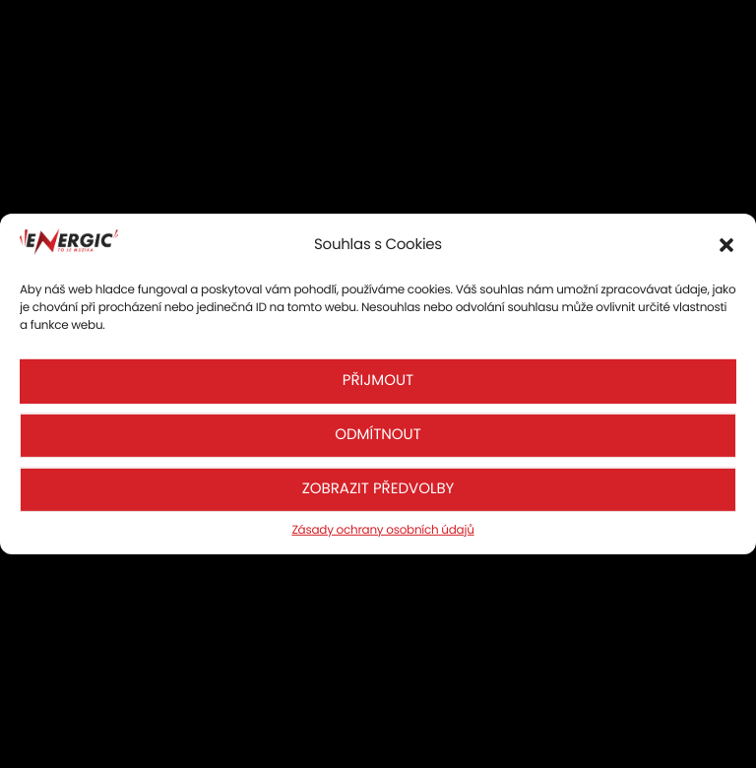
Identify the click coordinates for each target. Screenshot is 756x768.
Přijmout (378, 380)
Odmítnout (378, 434)
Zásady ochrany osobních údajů (382, 530)
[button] (726, 245)
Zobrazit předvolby (378, 489)
